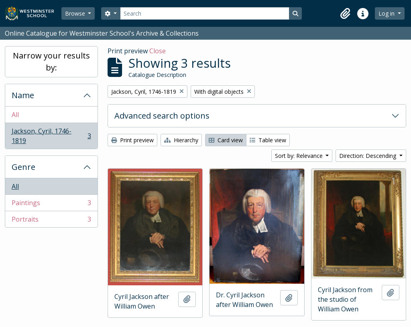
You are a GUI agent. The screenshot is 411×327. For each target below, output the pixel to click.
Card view (226, 140)
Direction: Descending (368, 155)
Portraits (51, 220)
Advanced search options (162, 115)
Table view (268, 140)
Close (157, 50)
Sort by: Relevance (299, 155)
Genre (23, 166)
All (15, 114)
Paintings (51, 204)
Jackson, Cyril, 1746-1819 (51, 136)
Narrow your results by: (51, 61)
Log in (387, 13)
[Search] (204, 13)
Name (23, 95)
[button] (345, 13)
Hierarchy (181, 140)
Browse (76, 13)
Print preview (132, 140)
